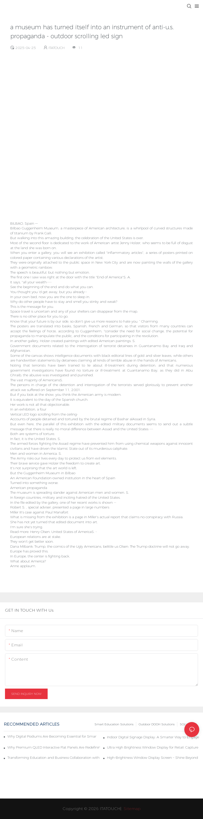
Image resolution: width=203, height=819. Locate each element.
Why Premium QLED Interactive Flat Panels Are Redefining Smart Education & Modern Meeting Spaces (53, 747)
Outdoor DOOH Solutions (157, 724)
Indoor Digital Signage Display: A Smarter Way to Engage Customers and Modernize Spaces (153, 737)
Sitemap (131, 808)
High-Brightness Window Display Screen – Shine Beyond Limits (153, 757)
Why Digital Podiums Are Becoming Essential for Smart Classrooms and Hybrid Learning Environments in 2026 (52, 736)
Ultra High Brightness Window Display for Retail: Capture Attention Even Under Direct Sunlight (153, 747)
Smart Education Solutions (114, 724)
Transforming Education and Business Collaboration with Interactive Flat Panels (53, 757)
